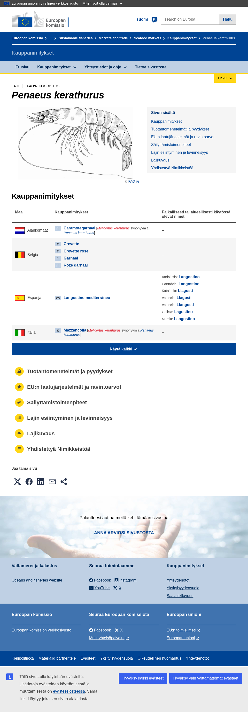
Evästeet (87, 658)
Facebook (100, 630)
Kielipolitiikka (23, 658)
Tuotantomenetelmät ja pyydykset (180, 129)
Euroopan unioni (181, 638)
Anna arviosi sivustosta (124, 532)
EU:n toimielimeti (181, 630)
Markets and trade (113, 38)
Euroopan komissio (27, 38)
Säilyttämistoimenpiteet (171, 145)
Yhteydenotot (178, 580)
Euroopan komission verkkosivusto (41, 630)
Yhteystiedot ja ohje (103, 67)
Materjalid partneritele (57, 658)
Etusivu (23, 67)
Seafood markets (147, 38)
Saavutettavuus (180, 596)
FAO (131, 181)
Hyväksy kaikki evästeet (143, 678)
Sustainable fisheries (76, 38)
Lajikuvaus (160, 160)
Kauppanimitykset (182, 38)
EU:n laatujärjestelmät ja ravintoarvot (182, 137)
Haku (227, 19)
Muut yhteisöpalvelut (106, 638)
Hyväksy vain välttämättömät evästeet (205, 678)
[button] (17, 481)
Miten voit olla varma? (102, 3)
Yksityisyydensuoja (183, 588)
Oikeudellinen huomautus (159, 658)
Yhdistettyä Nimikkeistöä (172, 168)
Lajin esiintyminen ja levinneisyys (179, 152)
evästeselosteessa (69, 691)
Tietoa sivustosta (150, 67)
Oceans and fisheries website (37, 580)
